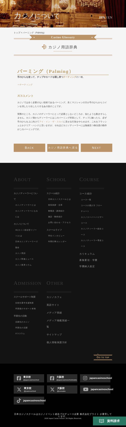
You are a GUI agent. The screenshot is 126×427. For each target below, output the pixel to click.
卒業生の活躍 (21, 328)
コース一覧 (86, 200)
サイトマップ (54, 334)
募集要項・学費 (88, 260)
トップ (17, 32)
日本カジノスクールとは (59, 199)
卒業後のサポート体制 (25, 309)
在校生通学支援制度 (24, 303)
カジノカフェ (54, 297)
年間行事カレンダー (57, 241)
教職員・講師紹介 (56, 211)
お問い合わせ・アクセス (59, 222)
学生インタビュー (56, 236)
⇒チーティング (25, 84)
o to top (103, 357)
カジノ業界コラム (23, 265)
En (110, 17)
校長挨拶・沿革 (55, 205)
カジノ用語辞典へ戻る (63, 147)
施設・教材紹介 (55, 217)
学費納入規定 (87, 266)
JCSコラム (20, 333)
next (96, 147)
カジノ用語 (20, 253)
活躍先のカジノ (22, 322)
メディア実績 (54, 312)
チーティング (69, 77)
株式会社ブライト (89, 414)
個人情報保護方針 (57, 342)
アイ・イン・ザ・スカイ (51, 121)
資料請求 (109, 421)
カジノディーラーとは (25, 205)
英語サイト (53, 305)
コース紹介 (85, 193)
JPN (102, 17)
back (29, 147)
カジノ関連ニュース (24, 259)
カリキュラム (87, 254)
